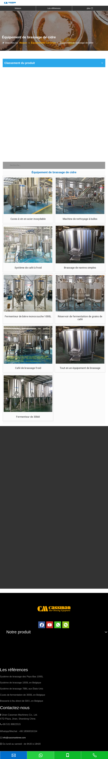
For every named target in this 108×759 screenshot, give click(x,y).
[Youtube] (49, 624)
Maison (18, 8)
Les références (54, 8)
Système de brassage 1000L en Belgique (20, 682)
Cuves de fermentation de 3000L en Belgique (22, 695)
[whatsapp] (57, 624)
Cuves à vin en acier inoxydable (28, 219)
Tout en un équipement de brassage (80, 368)
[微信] (65, 624)
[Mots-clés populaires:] (6, 165)
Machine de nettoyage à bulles (80, 219)
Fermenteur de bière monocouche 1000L (28, 316)
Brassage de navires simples (80, 267)
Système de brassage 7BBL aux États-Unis (21, 688)
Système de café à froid (28, 267)
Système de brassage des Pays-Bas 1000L (21, 676)
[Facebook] (41, 624)
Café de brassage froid (28, 368)
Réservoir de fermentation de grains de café (80, 318)
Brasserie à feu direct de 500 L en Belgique (21, 701)
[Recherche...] (57, 165)
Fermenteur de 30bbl (28, 416)
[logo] (54, 608)
